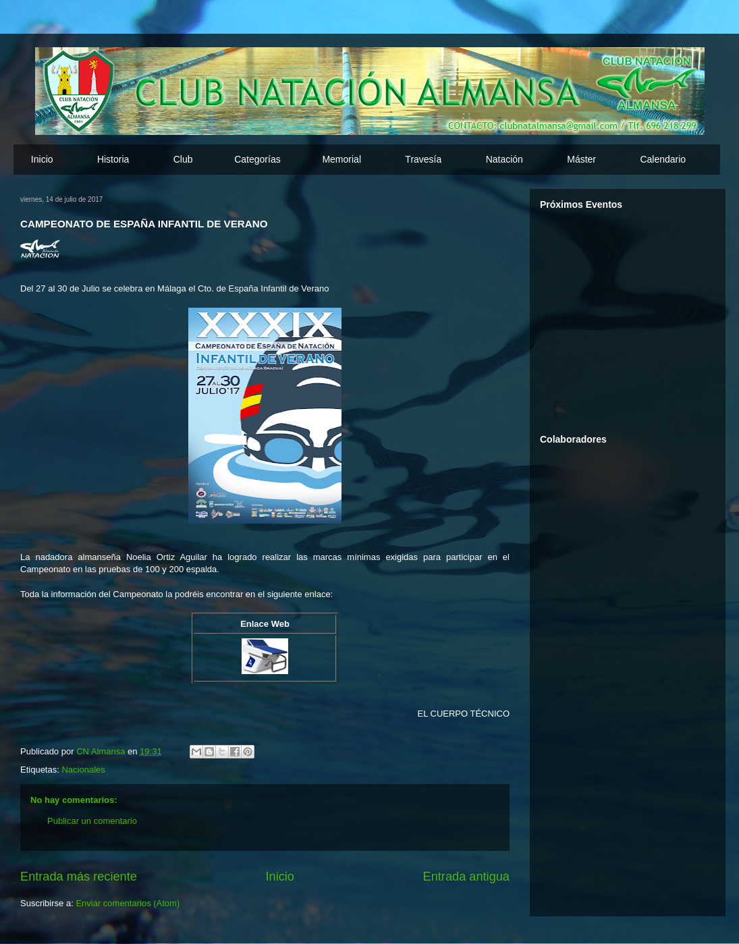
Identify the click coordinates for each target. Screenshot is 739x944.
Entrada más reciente (78, 876)
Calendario (663, 159)
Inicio (42, 159)
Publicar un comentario (92, 821)
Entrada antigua (466, 876)
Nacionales (83, 770)
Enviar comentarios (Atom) (128, 903)
